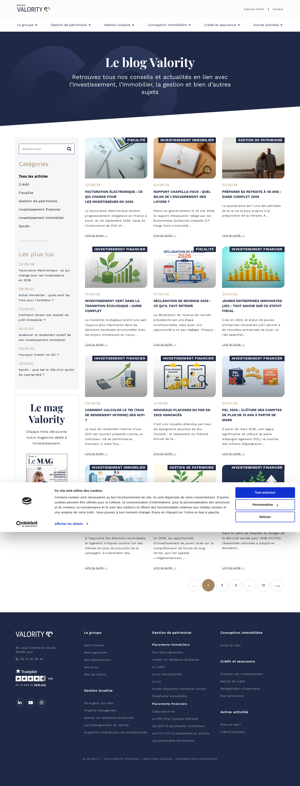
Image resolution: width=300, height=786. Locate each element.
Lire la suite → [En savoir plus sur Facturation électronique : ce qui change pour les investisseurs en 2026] (96, 235)
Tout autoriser (265, 746)
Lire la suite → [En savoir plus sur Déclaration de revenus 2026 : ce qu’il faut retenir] (165, 344)
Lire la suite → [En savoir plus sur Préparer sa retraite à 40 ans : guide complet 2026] (233, 235)
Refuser (265, 771)
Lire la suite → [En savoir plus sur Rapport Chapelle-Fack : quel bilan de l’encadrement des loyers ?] (165, 235)
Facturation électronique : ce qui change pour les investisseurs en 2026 (44, 275)
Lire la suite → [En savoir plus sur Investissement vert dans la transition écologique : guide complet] (96, 344)
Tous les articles (33, 176)
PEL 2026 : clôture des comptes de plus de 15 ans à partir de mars (252, 415)
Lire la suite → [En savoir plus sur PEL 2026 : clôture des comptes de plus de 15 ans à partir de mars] (233, 453)
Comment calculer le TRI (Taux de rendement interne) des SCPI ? (115, 415)
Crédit (24, 184)
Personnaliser (265, 759)
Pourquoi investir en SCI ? (39, 354)
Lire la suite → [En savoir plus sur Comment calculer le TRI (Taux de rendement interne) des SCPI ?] (96, 453)
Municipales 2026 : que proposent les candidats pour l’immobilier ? (114, 524)
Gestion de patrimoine (38, 201)
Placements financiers (169, 703)
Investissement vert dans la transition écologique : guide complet (113, 306)
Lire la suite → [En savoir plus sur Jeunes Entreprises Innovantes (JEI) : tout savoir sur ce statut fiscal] (233, 344)
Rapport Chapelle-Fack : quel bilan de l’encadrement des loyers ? (182, 197)
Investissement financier (40, 209)
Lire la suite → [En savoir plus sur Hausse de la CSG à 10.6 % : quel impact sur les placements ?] (233, 567)
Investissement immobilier (41, 218)
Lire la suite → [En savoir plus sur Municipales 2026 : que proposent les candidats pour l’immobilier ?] (96, 567)
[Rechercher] (69, 149)
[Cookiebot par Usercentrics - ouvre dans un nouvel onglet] (27, 778)
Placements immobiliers (170, 644)
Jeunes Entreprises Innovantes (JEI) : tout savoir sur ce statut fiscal (252, 306)
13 (266, 583)
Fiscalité (26, 193)
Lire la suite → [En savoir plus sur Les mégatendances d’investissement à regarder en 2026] (165, 567)
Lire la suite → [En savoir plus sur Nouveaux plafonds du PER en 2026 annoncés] (165, 453)
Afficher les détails (69, 778)
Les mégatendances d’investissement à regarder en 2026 (184, 524)
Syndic (24, 226)
